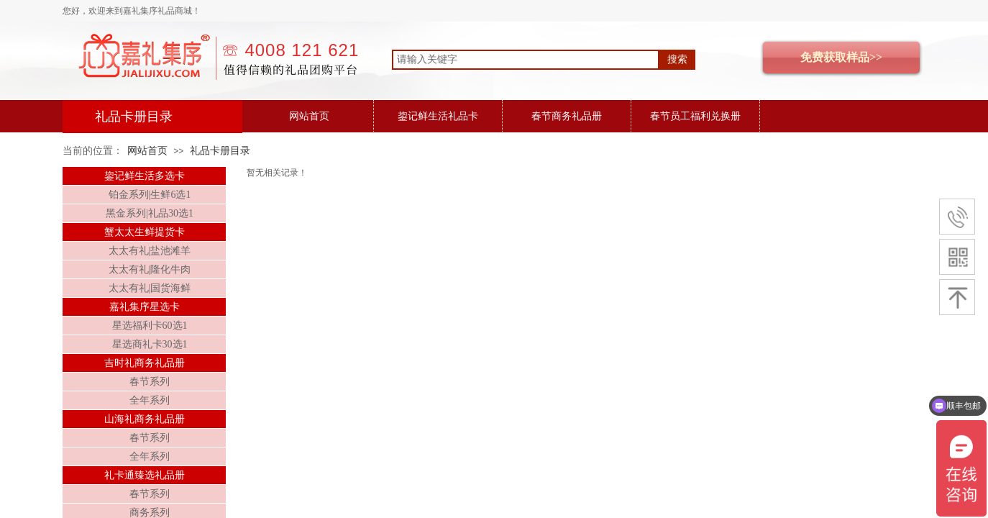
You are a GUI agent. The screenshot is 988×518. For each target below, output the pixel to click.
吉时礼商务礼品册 (144, 363)
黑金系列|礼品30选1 (149, 213)
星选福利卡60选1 (150, 325)
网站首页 (309, 116)
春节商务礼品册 (566, 116)
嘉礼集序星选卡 (144, 306)
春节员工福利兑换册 (695, 116)
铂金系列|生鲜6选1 (150, 194)
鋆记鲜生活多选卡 (144, 176)
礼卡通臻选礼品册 (144, 475)
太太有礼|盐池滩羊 (150, 250)
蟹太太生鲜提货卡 (144, 232)
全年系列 (149, 400)
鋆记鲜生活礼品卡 (438, 116)
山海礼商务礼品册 (144, 419)
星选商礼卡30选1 (150, 344)
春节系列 (149, 381)
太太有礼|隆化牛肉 (150, 269)
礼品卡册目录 (220, 150)
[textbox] (525, 60)
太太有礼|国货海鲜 (150, 288)
